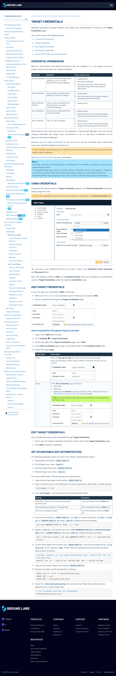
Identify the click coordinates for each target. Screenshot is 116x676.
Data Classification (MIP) (15, 190)
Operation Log (11, 212)
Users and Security (11, 322)
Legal (92, 672)
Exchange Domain (16, 305)
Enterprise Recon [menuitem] (37, 625)
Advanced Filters (12, 187)
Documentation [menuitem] (82, 628)
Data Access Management (15, 194)
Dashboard (10, 170)
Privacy (84, 672)
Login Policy (10, 339)
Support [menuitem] (79, 625)
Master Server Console (14, 375)
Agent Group (11, 108)
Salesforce (13, 298)
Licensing (9, 47)
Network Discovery (13, 318)
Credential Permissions (44, 39)
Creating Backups (12, 77)
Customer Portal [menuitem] (82, 631)
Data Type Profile (12, 128)
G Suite (12, 285)
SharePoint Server (16, 261)
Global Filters (11, 154)
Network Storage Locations (15, 245)
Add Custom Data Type (16, 134)
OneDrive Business (16, 291)
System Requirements (14, 51)
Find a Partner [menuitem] (103, 628)
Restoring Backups (13, 385)
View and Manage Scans (17, 124)
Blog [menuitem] (32, 645)
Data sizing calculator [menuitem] (39, 661)
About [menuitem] (55, 625)
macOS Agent (13, 97)
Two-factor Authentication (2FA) (15, 347)
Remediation (11, 180)
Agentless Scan (12, 141)
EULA (99, 672)
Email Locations (15, 254)
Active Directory (12, 335)
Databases (13, 251)
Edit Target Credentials (44, 50)
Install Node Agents (13, 84)
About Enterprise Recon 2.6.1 (15, 42)
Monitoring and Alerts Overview (12, 353)
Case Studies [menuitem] (36, 652)
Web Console (11, 70)
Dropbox (12, 278)
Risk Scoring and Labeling (15, 200)
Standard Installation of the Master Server (16, 65)
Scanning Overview (11, 118)
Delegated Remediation (16, 183)
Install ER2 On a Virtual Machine (14, 395)
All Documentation (36, 16)
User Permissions (12, 325)
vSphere (11, 401)
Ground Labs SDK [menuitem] (37, 631)
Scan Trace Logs (12, 157)
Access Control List (13, 342)
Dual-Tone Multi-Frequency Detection (16, 148)
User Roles (10, 332)
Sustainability (109, 672)
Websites (12, 257)
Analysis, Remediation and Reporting (14, 165)
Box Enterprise (14, 274)
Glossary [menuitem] (34, 658)
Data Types (12, 131)
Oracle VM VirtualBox (16, 404)
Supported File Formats (14, 57)
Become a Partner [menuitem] (105, 631)
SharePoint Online (16, 302)
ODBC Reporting (12, 219)
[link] (12, 5)
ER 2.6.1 (45, 16)
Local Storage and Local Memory (18, 239)
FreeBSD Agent (13, 91)
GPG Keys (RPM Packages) (15, 381)
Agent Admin (11, 111)
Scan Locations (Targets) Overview (13, 223)
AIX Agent (11, 87)
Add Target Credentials (44, 47)
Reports (9, 177)
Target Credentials (13, 312)
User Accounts (11, 329)
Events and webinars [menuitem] (39, 649)
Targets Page (11, 228)
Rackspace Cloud (15, 295)
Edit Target (10, 308)
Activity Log (10, 358)
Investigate (10, 173)
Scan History (10, 160)
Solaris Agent (13, 101)
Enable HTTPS (11, 378)
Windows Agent (13, 104)
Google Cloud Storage (17, 288)
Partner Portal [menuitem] (103, 635)
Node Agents (9, 81)
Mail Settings (11, 368)
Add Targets (10, 232)
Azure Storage (14, 271)
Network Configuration (12, 315)
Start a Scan (10, 121)
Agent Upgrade (11, 114)
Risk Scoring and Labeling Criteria (17, 204)
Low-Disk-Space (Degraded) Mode (16, 389)
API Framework (11, 215)
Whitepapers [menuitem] (36, 655)
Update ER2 (10, 74)
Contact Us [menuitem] (57, 631)
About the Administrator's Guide (13, 33)
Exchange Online (15, 281)
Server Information (13, 361)
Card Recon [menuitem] (35, 628)
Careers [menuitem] (56, 628)
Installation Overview (12, 61)
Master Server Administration (15, 371)
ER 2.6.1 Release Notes (12, 25)
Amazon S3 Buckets (16, 267)
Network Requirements (14, 54)
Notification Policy (12, 365)
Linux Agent (12, 94)
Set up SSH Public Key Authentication (51, 54)
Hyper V (11, 407)
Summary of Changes (14, 28)
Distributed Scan (12, 144)
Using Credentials (42, 43)
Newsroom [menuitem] (57, 635)
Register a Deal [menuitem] (104, 625)
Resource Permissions (44, 157)
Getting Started (10, 38)
